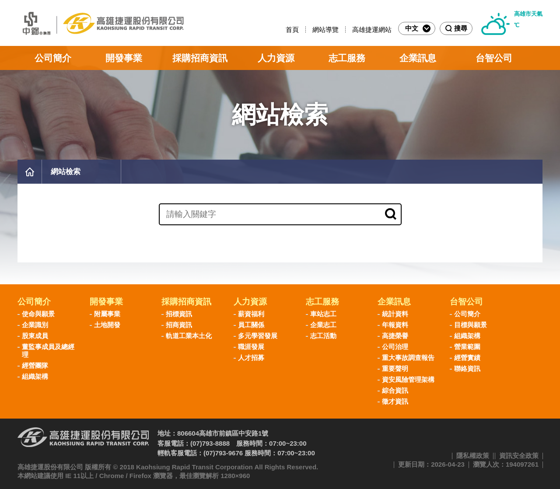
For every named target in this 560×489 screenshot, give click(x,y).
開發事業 (123, 58)
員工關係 (251, 324)
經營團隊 (35, 365)
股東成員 (35, 335)
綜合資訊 (395, 390)
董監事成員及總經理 (48, 350)
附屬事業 (107, 314)
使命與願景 (38, 314)
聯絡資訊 (467, 368)
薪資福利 (251, 314)
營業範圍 (467, 346)
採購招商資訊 (200, 58)
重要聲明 (395, 368)
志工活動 (323, 335)
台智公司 (494, 58)
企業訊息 (417, 58)
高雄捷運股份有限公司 (101, 23)
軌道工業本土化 (189, 335)
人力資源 (276, 58)
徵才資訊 (395, 401)
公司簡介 (53, 58)
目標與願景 (470, 324)
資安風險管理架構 (408, 379)
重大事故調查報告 (408, 357)
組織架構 (35, 376)
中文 (417, 28)
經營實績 (467, 357)
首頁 (292, 29)
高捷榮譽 (395, 335)
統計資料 (395, 314)
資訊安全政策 (519, 455)
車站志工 (323, 314)
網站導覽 (325, 29)
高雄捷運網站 (372, 29)
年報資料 (395, 324)
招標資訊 (179, 314)
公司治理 (395, 346)
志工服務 (347, 58)
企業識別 (35, 324)
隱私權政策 (472, 455)
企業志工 (323, 324)
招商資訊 (179, 324)
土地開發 (107, 324)
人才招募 (251, 357)
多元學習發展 (257, 335)
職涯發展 (251, 346)
